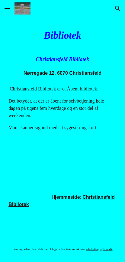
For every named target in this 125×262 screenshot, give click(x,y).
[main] (62, 35)
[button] (7, 8)
